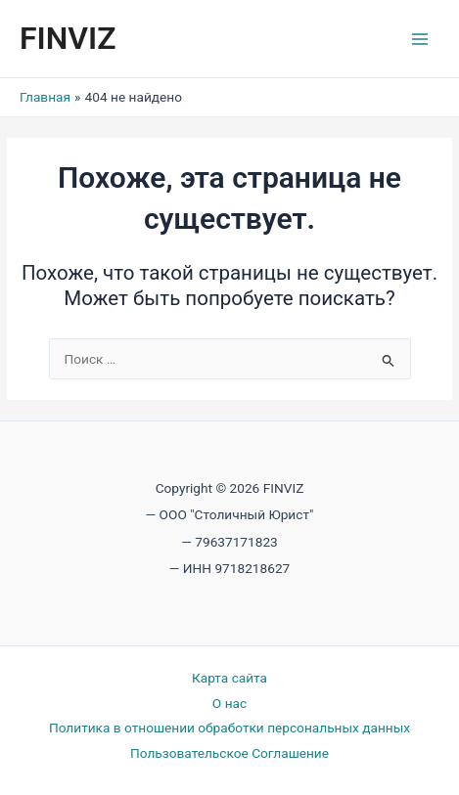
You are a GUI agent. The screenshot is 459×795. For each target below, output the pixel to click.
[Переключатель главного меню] (420, 39)
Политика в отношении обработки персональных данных (229, 727)
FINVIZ (68, 38)
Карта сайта (229, 677)
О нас (229, 703)
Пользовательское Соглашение (229, 753)
